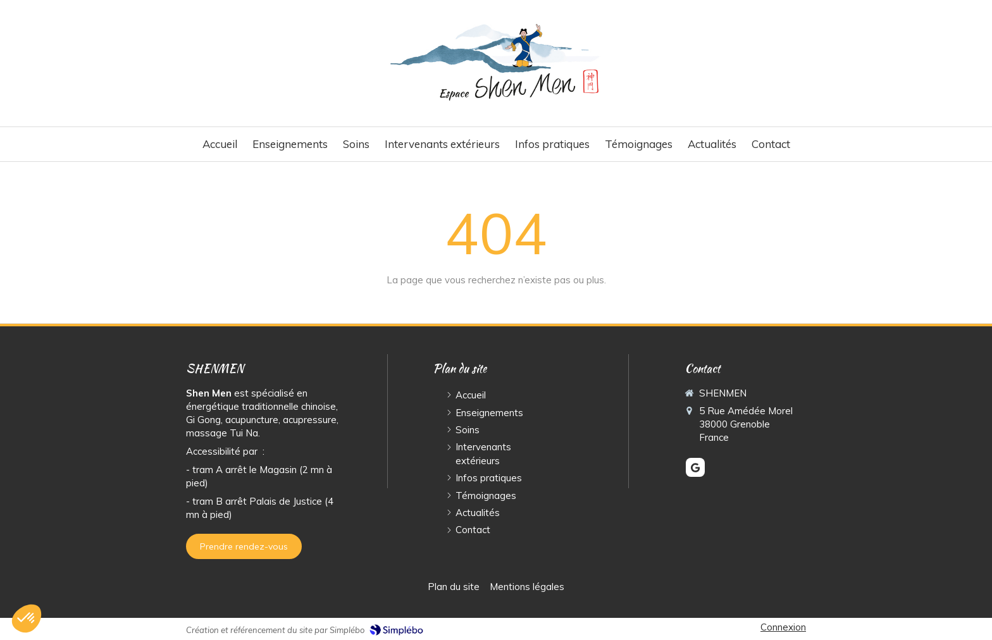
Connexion (783, 627)
